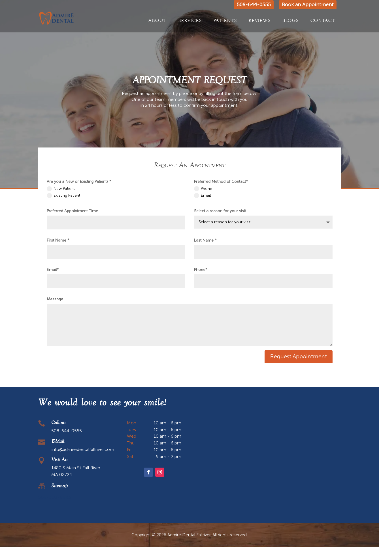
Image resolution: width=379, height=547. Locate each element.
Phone (203, 188)
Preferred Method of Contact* (221, 182)
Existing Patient (63, 195)
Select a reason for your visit (220, 211)
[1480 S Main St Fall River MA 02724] (269, 462)
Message (55, 299)
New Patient (61, 188)
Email (202, 195)
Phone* (200, 270)
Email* (53, 270)
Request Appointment (298, 357)
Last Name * (205, 240)
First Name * (58, 240)
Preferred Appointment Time (72, 211)
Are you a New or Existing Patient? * (79, 182)
